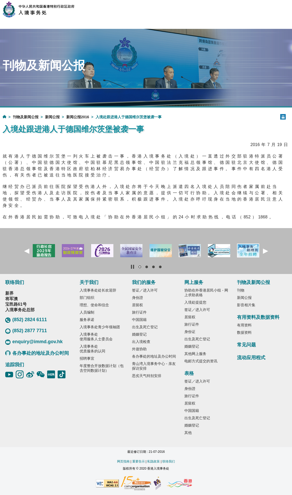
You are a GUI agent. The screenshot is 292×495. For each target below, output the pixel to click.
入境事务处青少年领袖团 (100, 327)
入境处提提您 (195, 302)
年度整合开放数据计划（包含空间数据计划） (102, 368)
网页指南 (123, 461)
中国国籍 (139, 320)
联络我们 (168, 461)
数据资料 (244, 332)
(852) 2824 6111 (26, 320)
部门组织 (87, 297)
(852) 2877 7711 (26, 331)
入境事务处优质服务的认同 (92, 348)
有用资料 (244, 325)
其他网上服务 (195, 354)
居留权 (137, 305)
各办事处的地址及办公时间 (37, 353)
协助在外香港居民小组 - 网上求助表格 (206, 292)
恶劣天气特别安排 (146, 376)
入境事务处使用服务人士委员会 (96, 336)
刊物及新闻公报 (25, 117)
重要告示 (138, 461)
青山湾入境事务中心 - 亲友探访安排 (153, 366)
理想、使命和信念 (94, 305)
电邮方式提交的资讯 (200, 361)
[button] (26, 251)
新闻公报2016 (77, 117)
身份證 (137, 297)
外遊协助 (139, 349)
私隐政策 (153, 461)
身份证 (189, 332)
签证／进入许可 (145, 290)
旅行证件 (139, 312)
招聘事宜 (87, 358)
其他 (188, 433)
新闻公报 (52, 117)
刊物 (240, 290)
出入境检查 (141, 342)
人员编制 (87, 312)
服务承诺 (87, 320)
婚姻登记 (139, 334)
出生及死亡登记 (145, 327)
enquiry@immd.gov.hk (34, 342)
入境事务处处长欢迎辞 (98, 290)
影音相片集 (246, 305)
